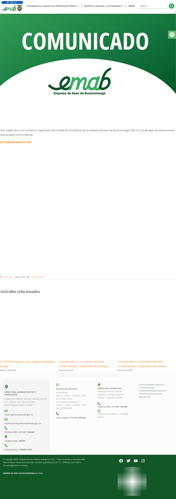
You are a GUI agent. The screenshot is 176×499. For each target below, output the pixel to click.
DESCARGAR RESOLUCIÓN (15, 142)
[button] (172, 35)
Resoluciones (38, 277)
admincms (7, 277)
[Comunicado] (88, 69)
